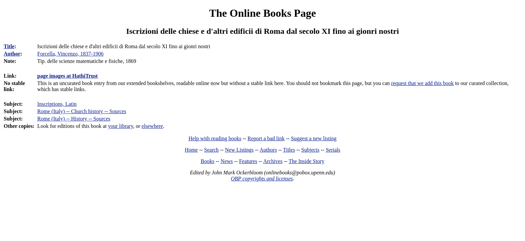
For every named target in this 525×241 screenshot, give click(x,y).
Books (207, 161)
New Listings (239, 150)
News (227, 161)
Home (191, 150)
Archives (273, 161)
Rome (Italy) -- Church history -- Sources (81, 111)
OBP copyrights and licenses (262, 178)
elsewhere (152, 126)
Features (248, 161)
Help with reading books (215, 138)
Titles (289, 150)
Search (211, 150)
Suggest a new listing (313, 138)
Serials (333, 150)
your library (120, 126)
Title (9, 46)
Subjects (310, 150)
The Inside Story (306, 161)
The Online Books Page (262, 13)
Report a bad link (266, 138)
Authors (268, 150)
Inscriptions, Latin (56, 104)
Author (12, 54)
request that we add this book (422, 83)
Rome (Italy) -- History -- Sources (73, 119)
